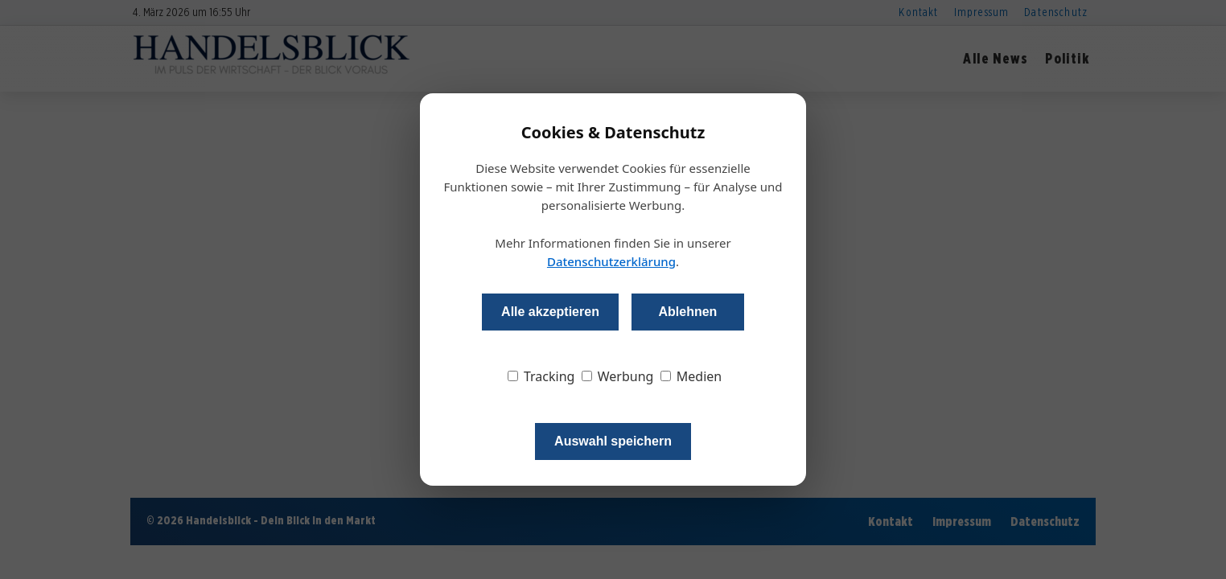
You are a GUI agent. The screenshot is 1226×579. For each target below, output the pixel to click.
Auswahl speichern (613, 441)
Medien (691, 376)
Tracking (541, 376)
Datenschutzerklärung (611, 261)
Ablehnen (687, 311)
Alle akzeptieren (550, 311)
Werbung (618, 376)
